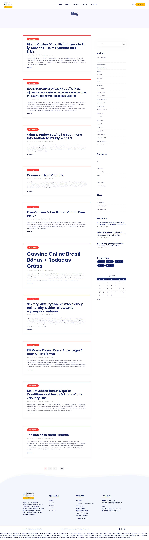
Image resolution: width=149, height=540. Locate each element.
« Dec (98, 299)
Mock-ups (119, 261)
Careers (84, 4)
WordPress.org (101, 209)
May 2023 (99, 82)
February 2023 (101, 92)
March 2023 (100, 89)
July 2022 (99, 117)
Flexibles (79, 503)
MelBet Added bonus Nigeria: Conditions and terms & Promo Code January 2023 (54, 394)
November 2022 (101, 103)
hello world (100, 168)
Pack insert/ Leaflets (82, 515)
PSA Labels (79, 500)
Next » (67, 469)
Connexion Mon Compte (45, 175)
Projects (109, 265)
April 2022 (99, 127)
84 (62, 469)
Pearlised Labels (80, 508)
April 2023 (100, 85)
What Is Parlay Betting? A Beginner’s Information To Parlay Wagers (54, 136)
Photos (101, 265)
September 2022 (102, 110)
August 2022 (100, 113)
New (98, 175)
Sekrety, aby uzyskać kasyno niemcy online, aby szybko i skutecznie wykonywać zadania (55, 307)
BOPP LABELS (79, 506)
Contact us (52, 510)
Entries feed (100, 202)
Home (60, 4)
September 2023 (102, 68)
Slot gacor (126, 533)
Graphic (110, 261)
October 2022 (101, 106)
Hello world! (100, 172)
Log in (98, 199)
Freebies (101, 261)
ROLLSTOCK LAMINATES (82, 513)
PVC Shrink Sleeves (89, 503)
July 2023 (99, 75)
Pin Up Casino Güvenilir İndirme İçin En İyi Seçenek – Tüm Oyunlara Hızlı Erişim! (56, 48)
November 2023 (101, 61)
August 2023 (100, 71)
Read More (30, 67)
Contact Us (93, 4)
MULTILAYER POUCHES (82, 511)
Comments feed (102, 206)
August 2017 (100, 145)
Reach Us (140, 4)
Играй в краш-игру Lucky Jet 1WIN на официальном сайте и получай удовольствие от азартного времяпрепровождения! (56, 92)
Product (67, 4)
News (98, 179)
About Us (76, 4)
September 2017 (102, 141)
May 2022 (99, 124)
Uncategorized (33, 39)
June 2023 (100, 78)
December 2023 (101, 57)
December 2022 (101, 99)
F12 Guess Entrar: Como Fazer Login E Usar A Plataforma (54, 352)
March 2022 (100, 131)
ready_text (100, 182)
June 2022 (100, 120)
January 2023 (101, 96)
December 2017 (101, 134)
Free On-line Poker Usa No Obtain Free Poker (56, 214)
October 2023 (101, 64)
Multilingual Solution (82, 518)
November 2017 (101, 138)
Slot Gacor (3, 533)
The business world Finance (48, 435)
